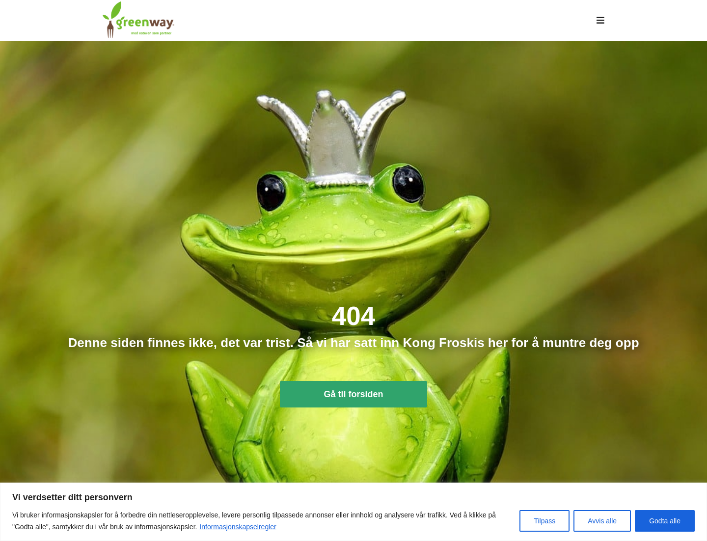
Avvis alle (602, 521)
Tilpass (544, 521)
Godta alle (664, 521)
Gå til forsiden (353, 402)
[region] (353, 512)
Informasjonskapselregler (237, 527)
